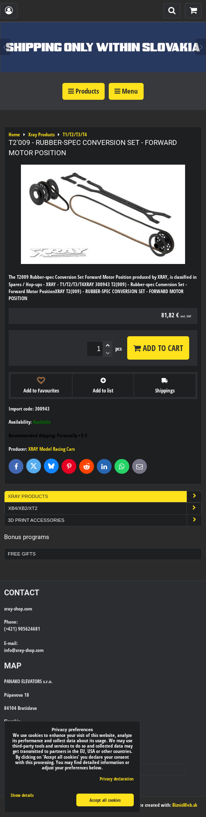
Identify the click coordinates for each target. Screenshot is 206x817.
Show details (22, 795)
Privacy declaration (117, 779)
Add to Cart (158, 347)
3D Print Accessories (104, 520)
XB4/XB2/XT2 (104, 508)
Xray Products (104, 496)
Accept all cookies (105, 800)
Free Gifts (22, 553)
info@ (10, 650)
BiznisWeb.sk (184, 805)
